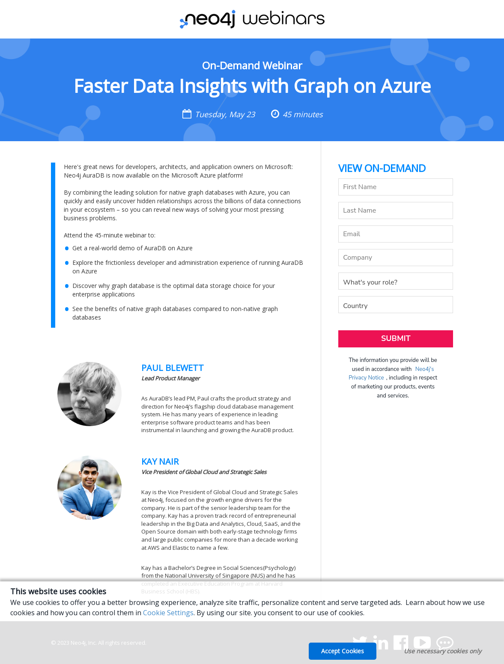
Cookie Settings (168, 612)
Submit (396, 338)
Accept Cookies (342, 651)
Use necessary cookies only (442, 651)
